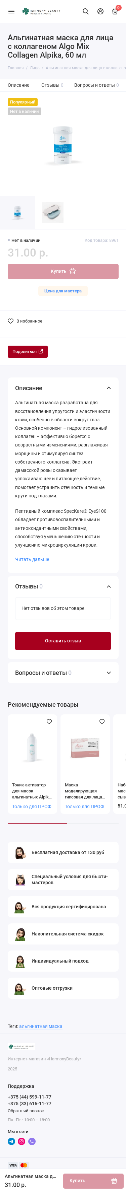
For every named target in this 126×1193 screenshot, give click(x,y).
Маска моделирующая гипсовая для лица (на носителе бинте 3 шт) (84, 791)
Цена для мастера (63, 290)
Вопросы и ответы (96, 85)
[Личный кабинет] (100, 11)
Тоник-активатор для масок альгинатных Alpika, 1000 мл (32, 791)
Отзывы (52, 85)
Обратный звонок (26, 1110)
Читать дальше (32, 559)
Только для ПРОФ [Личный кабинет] (31, 807)
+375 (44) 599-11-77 (29, 1097)
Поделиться (27, 351)
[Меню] (11, 11)
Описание (18, 85)
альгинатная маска (40, 1026)
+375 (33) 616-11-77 (29, 1103)
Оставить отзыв (63, 641)
